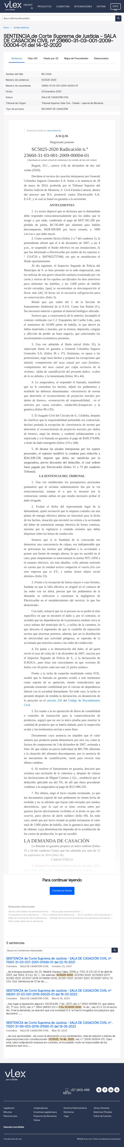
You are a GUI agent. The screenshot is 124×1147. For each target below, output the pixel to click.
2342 (42, 870)
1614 (27, 870)
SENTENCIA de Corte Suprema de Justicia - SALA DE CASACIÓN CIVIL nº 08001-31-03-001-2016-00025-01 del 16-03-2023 (58, 992)
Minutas (8, 1112)
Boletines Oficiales (103, 1112)
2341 (34, 870)
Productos (44, 6)
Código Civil (73, 870)
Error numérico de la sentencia (94, 914)
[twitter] (99, 1089)
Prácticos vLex (10, 1116)
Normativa (69, 1112)
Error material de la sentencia (58, 914)
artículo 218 (54, 700)
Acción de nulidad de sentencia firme (28, 911)
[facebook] (105, 1089)
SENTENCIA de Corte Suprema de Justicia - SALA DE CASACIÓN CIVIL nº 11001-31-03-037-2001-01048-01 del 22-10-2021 (58, 960)
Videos (37, 1120)
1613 (96, 865)
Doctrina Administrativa (75, 1108)
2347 (49, 870)
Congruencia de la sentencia (23, 914)
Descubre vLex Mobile (14, 1127)
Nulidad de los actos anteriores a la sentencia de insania (80, 918)
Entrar (101, 6)
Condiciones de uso (13, 1139)
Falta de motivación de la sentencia (27, 918)
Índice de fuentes (102, 1116)
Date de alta (116, 7)
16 (84, 870)
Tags (66, 1116)
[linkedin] (111, 1089)
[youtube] (116, 1089)
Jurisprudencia (41, 1108)
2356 (57, 870)
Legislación (9, 1108)
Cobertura (63, 6)
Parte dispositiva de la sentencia (25, 921)
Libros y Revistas (101, 1108)
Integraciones (83, 6)
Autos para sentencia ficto (66, 911)
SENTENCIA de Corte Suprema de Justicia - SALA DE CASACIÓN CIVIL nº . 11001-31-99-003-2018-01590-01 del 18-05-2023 (59, 1024)
